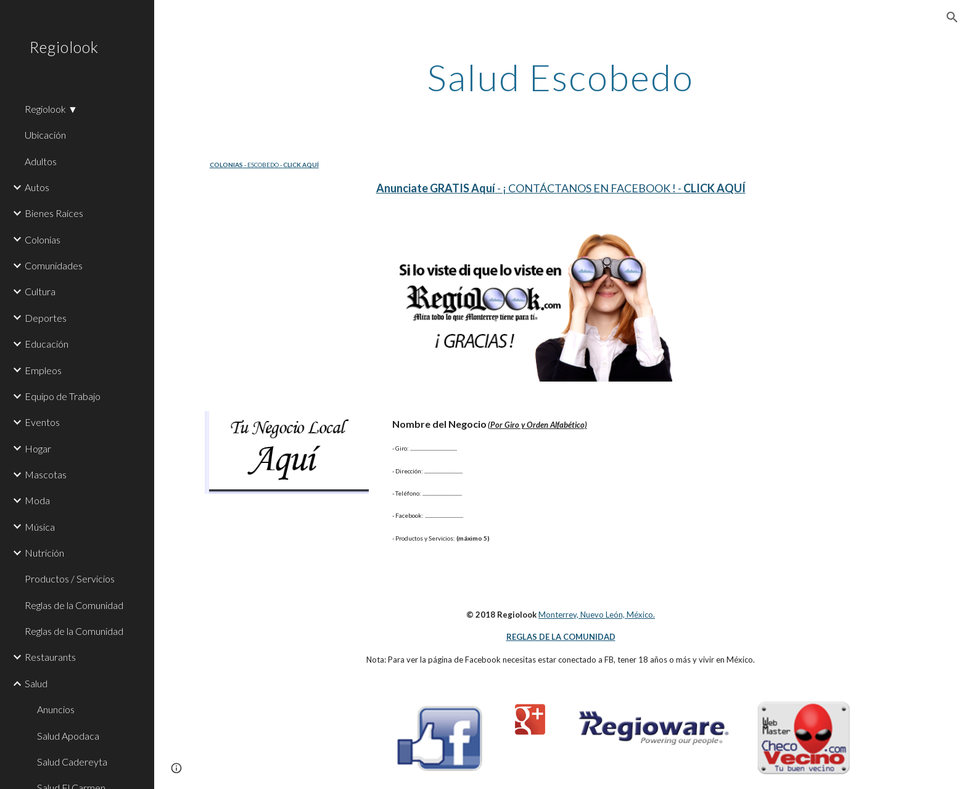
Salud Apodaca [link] (68, 736)
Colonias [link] (42, 239)
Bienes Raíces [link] (54, 213)
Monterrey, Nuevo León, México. (596, 614)
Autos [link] (37, 187)
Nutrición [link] (44, 552)
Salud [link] (36, 683)
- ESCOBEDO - (263, 164)
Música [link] (40, 527)
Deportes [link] (46, 318)
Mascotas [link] (46, 474)
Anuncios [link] (56, 709)
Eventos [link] (42, 422)
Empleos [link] (43, 370)
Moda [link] (37, 500)
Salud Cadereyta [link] (72, 761)
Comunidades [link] (54, 265)
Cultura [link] (40, 291)
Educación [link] (46, 344)
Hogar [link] (38, 448)
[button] (952, 17)
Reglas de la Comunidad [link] (74, 605)
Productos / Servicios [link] (70, 578)
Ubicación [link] (45, 135)
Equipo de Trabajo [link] (63, 396)
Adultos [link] (41, 161)
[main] (560, 77)
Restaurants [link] (50, 657)
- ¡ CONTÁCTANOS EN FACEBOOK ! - (589, 188)
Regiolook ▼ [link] (51, 109)
